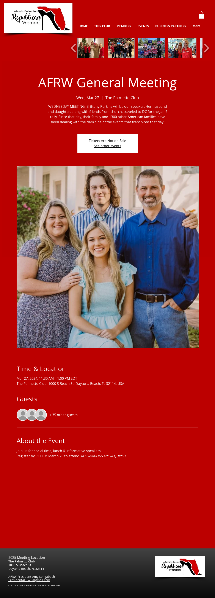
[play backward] (73, 48)
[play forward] (206, 48)
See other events (107, 146)
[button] (201, 15)
